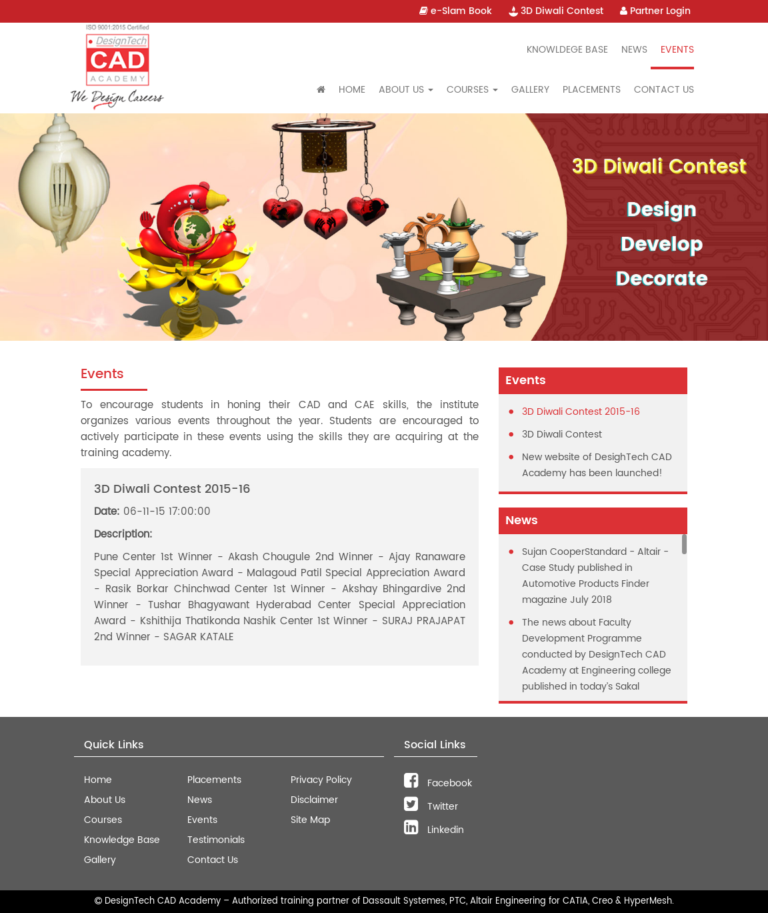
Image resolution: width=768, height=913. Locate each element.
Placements (592, 89)
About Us (104, 800)
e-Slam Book (455, 11)
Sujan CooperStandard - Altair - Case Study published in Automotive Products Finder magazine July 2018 (595, 576)
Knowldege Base (567, 49)
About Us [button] (406, 89)
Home (352, 89)
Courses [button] (472, 89)
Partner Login (655, 11)
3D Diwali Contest (556, 11)
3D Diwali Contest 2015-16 (581, 411)
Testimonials (216, 840)
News (634, 49)
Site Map (310, 820)
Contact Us (664, 89)
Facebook (438, 783)
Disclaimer (314, 800)
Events (677, 49)
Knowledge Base (122, 840)
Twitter (431, 806)
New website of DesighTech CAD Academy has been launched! (597, 465)
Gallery (530, 89)
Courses (103, 820)
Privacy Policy (321, 780)
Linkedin (434, 830)
